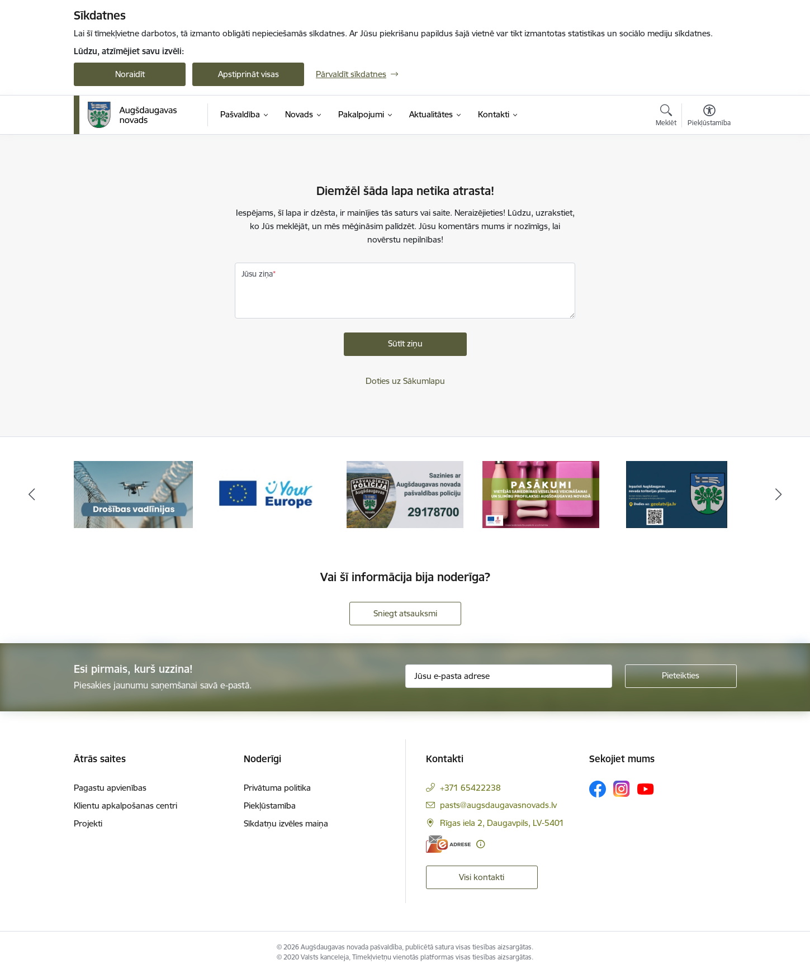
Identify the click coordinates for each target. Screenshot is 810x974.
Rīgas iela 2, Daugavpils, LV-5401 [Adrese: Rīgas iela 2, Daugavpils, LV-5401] (502, 823)
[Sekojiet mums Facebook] (597, 789)
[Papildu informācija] (480, 844)
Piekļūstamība (270, 805)
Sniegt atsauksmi (405, 613)
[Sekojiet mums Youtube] (645, 788)
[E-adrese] (448, 844)
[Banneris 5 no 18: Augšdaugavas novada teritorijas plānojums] (676, 493)
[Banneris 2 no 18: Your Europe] (269, 493)
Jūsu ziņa (257, 274)
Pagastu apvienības (110, 787)
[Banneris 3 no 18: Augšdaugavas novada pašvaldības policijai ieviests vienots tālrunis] (405, 493)
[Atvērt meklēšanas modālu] (666, 116)
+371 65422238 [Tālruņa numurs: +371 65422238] (470, 787)
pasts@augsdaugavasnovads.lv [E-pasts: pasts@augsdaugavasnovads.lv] (498, 805)
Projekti (88, 823)
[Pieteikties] (681, 676)
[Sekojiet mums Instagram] (621, 789)
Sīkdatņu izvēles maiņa (286, 823)
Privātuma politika (277, 787)
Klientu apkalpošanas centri (125, 805)
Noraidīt (130, 74)
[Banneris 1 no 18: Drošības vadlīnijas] (133, 493)
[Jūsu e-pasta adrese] (508, 676)
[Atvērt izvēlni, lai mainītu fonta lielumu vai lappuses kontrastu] (709, 116)
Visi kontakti (481, 877)
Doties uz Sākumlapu (405, 381)
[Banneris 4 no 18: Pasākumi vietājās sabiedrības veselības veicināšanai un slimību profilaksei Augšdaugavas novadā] (541, 493)
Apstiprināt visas (248, 74)
